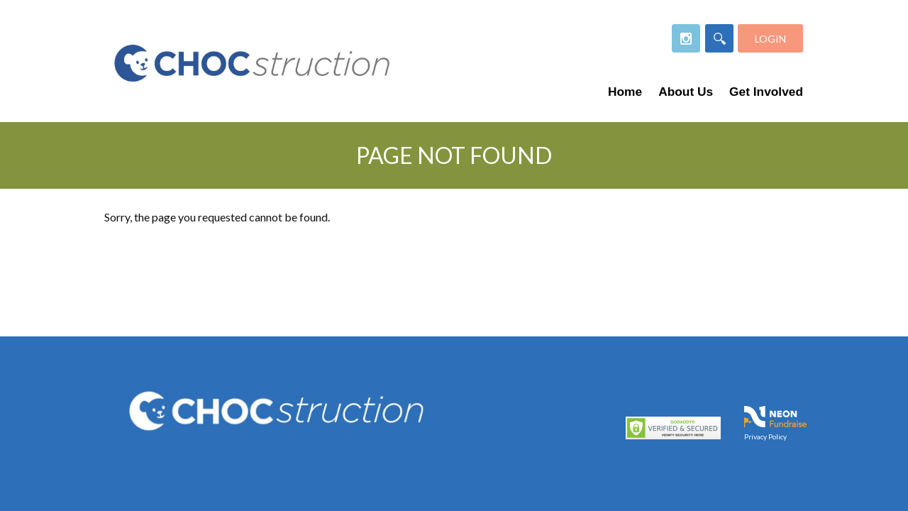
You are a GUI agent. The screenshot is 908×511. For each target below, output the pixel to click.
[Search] (719, 38)
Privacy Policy (765, 436)
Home (625, 91)
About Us (685, 91)
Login (770, 39)
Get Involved (766, 91)
